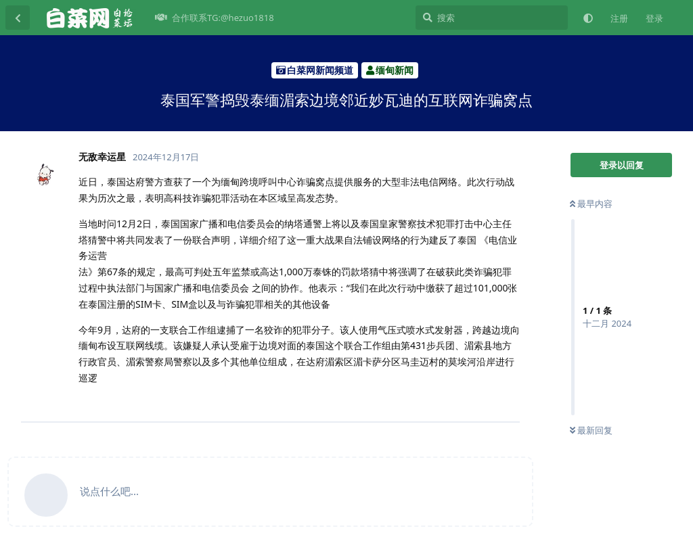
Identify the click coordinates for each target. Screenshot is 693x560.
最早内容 (591, 203)
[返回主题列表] (17, 17)
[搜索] (492, 17)
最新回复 (591, 430)
